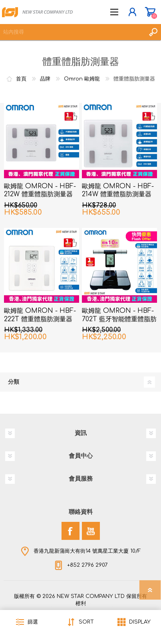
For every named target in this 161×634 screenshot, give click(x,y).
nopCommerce (97, 605)
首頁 (21, 79)
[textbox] (72, 32)
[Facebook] (71, 531)
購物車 (150, 12)
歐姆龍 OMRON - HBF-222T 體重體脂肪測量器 (40, 315)
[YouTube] (91, 531)
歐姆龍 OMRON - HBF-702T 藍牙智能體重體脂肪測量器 (119, 319)
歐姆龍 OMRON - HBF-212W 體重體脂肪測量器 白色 (40, 195)
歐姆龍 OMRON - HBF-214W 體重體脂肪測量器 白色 (118, 195)
